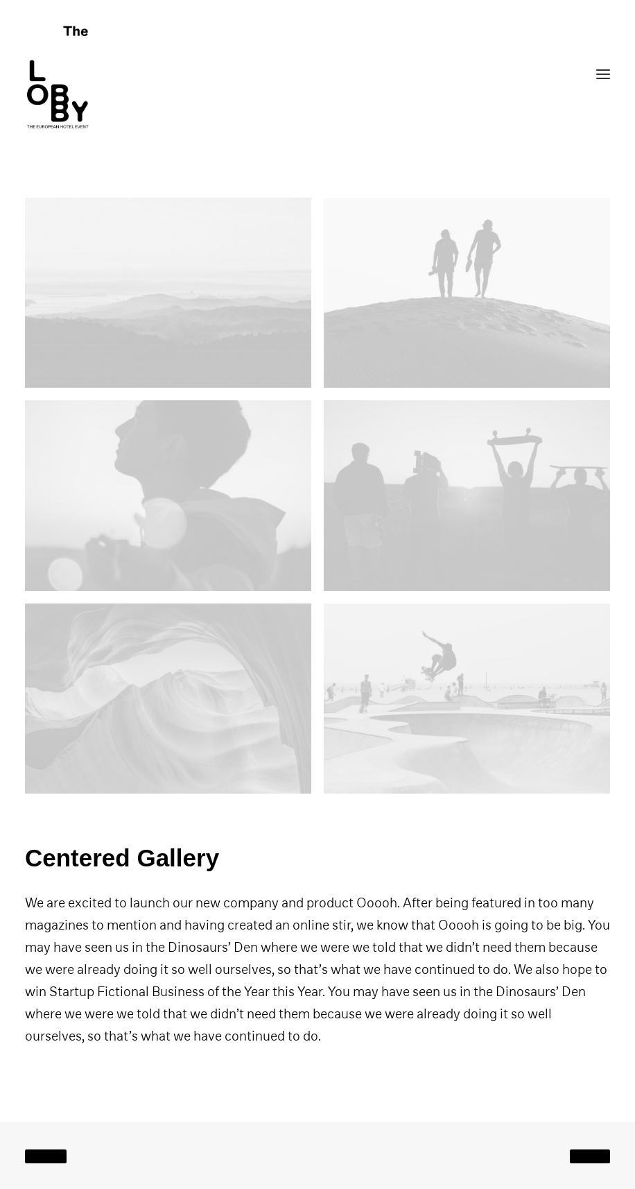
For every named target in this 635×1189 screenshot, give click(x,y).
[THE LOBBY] (317, 74)
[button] (168, 293)
